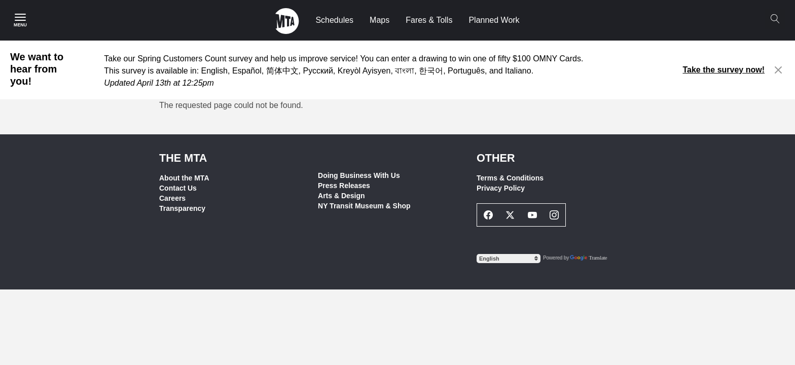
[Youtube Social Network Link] (532, 215)
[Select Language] (508, 258)
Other (496, 158)
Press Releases (344, 185)
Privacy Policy (501, 188)
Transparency (182, 208)
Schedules (334, 20)
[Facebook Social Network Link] (488, 215)
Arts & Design (341, 196)
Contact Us (178, 188)
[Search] (775, 19)
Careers (172, 198)
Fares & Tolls (429, 20)
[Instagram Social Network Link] (555, 215)
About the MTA (184, 178)
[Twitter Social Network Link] (510, 215)
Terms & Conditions (510, 178)
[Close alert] (778, 70)
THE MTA (183, 158)
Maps (379, 20)
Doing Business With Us (359, 175)
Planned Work (493, 20)
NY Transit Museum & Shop (364, 206)
